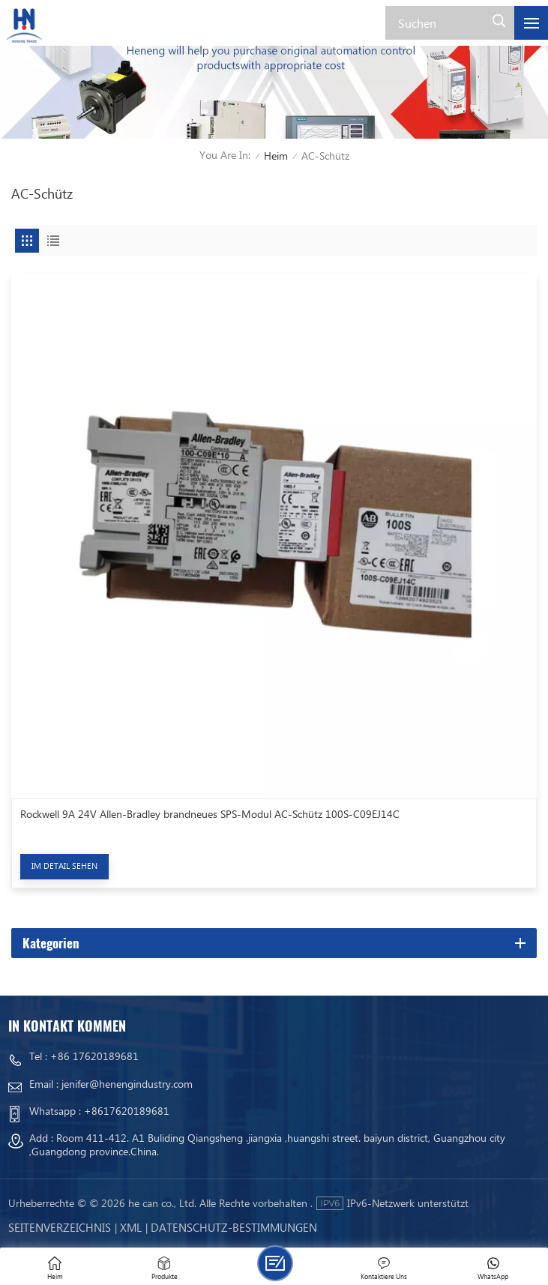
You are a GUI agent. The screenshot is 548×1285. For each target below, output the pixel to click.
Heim (276, 155)
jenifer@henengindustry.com (127, 1084)
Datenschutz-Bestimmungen (234, 1227)
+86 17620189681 (94, 1056)
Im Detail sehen (64, 865)
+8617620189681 (126, 1111)
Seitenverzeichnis (59, 1227)
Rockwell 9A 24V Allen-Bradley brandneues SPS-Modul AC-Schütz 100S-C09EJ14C (210, 814)
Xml (131, 1227)
